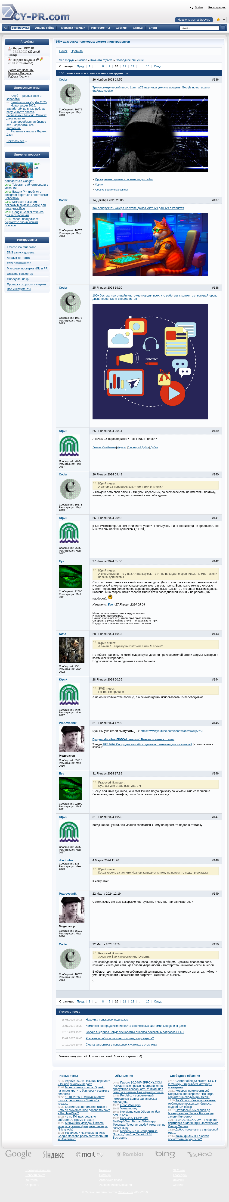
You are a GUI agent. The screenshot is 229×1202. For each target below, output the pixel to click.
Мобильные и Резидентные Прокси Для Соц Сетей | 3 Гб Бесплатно (135, 1134)
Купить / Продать (19, 73)
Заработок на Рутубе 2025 (28, 102)
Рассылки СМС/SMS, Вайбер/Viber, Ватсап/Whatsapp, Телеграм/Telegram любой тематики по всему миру (139, 1123)
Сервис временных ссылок (111, 189)
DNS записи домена (20, 252)
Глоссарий (180, 1175)
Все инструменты (19, 289)
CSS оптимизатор (19, 263)
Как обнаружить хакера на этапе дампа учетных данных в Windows (138, 208)
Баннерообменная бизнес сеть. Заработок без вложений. (26, 125)
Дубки (154, 447)
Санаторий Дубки (138, 447)
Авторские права (110, 1180)
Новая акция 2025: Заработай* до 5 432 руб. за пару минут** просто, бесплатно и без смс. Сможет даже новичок (26, 112)
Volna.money (128, 1108)
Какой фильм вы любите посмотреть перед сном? (188, 1137)
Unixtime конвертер (20, 273)
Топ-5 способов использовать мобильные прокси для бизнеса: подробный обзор (192, 1103)
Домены (178, 1180)
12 (132, 66)
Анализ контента (18, 257)
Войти (199, 7)
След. (158, 66)
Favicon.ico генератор (21, 247)
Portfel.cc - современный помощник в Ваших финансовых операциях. (135, 1099)
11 (124, 66)
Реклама (105, 1170)
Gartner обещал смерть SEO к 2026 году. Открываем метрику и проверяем (192, 1084)
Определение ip (18, 279)
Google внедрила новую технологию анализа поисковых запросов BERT (135, 1032)
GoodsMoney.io (130, 1105)
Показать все (15, 141)
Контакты (31, 1180)
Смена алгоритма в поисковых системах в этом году (121, 1044)
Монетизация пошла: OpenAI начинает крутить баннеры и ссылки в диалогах (83, 1091)
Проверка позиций (37, 1170)
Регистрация (217, 7)
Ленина (97, 447)
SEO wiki (179, 1170)
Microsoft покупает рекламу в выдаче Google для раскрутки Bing (25, 205)
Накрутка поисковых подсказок (107, 1019)
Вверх (201, 1185)
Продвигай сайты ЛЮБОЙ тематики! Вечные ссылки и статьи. (133, 739)
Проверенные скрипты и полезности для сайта (124, 179)
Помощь (105, 1175)
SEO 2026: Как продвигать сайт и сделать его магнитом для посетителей (147, 744)
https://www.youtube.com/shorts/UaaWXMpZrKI (172, 731)
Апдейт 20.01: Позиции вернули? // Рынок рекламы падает (84, 1082)
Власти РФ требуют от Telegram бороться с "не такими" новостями (27, 195)
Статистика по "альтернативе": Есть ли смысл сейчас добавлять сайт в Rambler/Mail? (84, 1110)
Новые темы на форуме (194, 19)
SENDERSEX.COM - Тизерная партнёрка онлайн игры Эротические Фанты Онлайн (193, 1123)
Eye (110, 604)
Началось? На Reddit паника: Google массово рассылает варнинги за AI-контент (83, 1136)
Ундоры (121, 447)
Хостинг (178, 1184)
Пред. (81, 66)
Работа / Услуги (18, 76)
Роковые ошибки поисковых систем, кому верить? (120, 1038)
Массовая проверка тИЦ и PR (27, 268)
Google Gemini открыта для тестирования (24, 213)
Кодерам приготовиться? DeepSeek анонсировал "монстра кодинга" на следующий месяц (191, 1094)
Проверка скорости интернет (26, 284)
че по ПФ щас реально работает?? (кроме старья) (77, 1118)
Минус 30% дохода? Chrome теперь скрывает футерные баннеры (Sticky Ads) (83, 1126)
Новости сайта (35, 1175)
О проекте (32, 1184)
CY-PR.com (125, 1192)
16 (147, 66)
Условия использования (115, 1184)
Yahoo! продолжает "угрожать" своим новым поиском (21, 222)
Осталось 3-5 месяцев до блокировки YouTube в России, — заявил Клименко (191, 1113)
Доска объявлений (21, 70)
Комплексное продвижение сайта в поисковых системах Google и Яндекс (136, 1025)
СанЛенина (109, 447)
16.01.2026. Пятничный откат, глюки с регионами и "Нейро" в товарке (81, 1100)
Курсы (99, 184)
